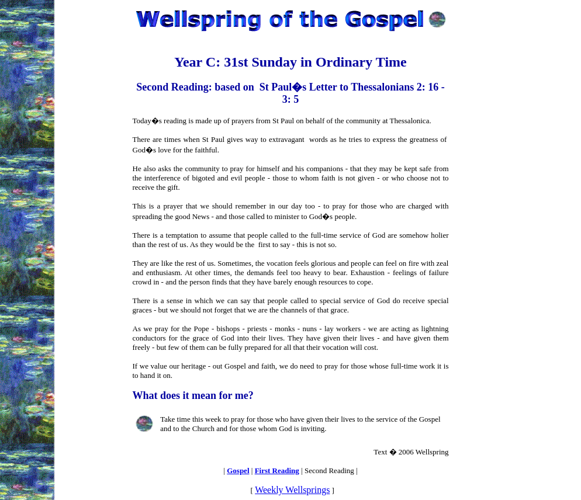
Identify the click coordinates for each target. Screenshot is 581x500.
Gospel (238, 470)
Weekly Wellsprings (292, 490)
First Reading (277, 470)
